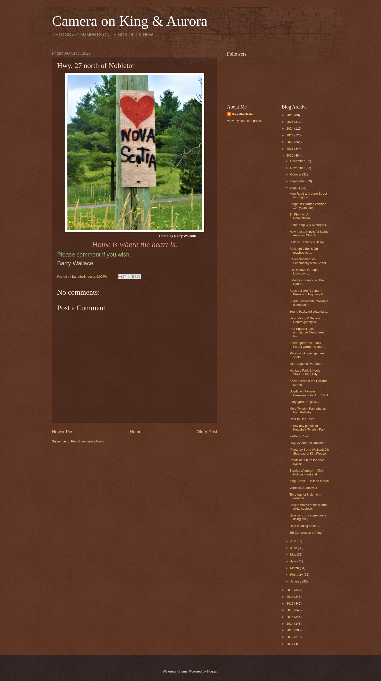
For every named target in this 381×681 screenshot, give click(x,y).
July (293, 541)
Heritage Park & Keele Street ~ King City (304, 372)
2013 (290, 630)
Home (135, 431)
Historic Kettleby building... (307, 242)
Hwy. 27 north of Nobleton (307, 443)
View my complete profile (244, 121)
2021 (290, 148)
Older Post (207, 431)
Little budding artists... (304, 526)
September (298, 181)
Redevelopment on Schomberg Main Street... (309, 261)
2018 (290, 596)
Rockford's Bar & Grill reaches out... (304, 250)
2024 (290, 128)
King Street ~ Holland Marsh (309, 481)
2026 (290, 115)
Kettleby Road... (300, 436)
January (296, 581)
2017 (290, 603)
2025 (290, 122)
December (297, 161)
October (296, 174)
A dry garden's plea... (304, 402)
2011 (290, 644)
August (295, 188)
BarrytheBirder (243, 114)
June (294, 548)
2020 (290, 155)
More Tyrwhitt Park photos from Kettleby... (307, 410)
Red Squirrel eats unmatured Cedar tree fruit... (306, 332)
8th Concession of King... (306, 532)
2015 (290, 617)
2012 (290, 637)
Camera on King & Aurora (130, 21)
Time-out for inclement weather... (304, 496)
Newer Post (63, 431)
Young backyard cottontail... (308, 311)
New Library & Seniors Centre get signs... (304, 320)
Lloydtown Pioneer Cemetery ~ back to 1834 (308, 393)
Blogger (212, 671)
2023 (290, 135)
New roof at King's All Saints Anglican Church (309, 233)
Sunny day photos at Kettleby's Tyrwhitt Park (307, 427)
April (293, 561)
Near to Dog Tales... (303, 419)
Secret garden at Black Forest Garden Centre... (307, 344)
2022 (290, 142)
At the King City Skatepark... (309, 225)
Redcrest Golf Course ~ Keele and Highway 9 (306, 292)
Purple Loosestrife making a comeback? (308, 303)
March (295, 568)
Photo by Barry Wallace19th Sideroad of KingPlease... (309, 451)
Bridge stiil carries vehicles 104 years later (307, 205)
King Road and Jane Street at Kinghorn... (308, 195)
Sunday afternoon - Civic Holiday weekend (306, 472)
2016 (290, 610)
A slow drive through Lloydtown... (303, 271)
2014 (290, 623)
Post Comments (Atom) (87, 441)
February (296, 574)
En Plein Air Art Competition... (300, 216)
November (297, 168)
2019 (290, 590)
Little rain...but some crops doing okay (307, 517)
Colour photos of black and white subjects (308, 506)
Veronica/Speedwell (303, 488)
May (293, 554)
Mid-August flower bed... (306, 363)
